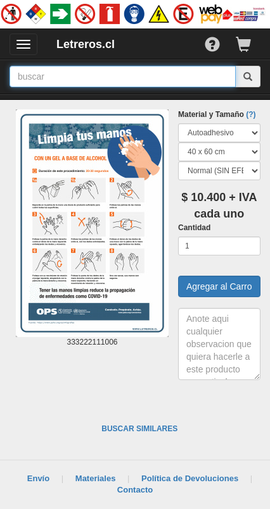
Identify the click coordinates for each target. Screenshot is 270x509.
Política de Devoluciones (189, 478)
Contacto (135, 489)
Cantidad (194, 227)
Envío (38, 478)
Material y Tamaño (216, 114)
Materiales (95, 478)
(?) (250, 114)
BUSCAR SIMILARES (139, 428)
